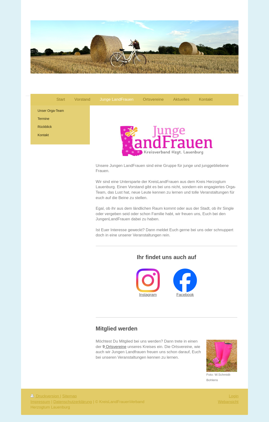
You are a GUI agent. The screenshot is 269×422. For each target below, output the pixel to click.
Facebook (185, 294)
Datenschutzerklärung (72, 402)
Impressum (40, 402)
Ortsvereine (115, 346)
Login (234, 396)
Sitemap (69, 396)
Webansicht (228, 402)
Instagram (148, 294)
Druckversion (45, 396)
